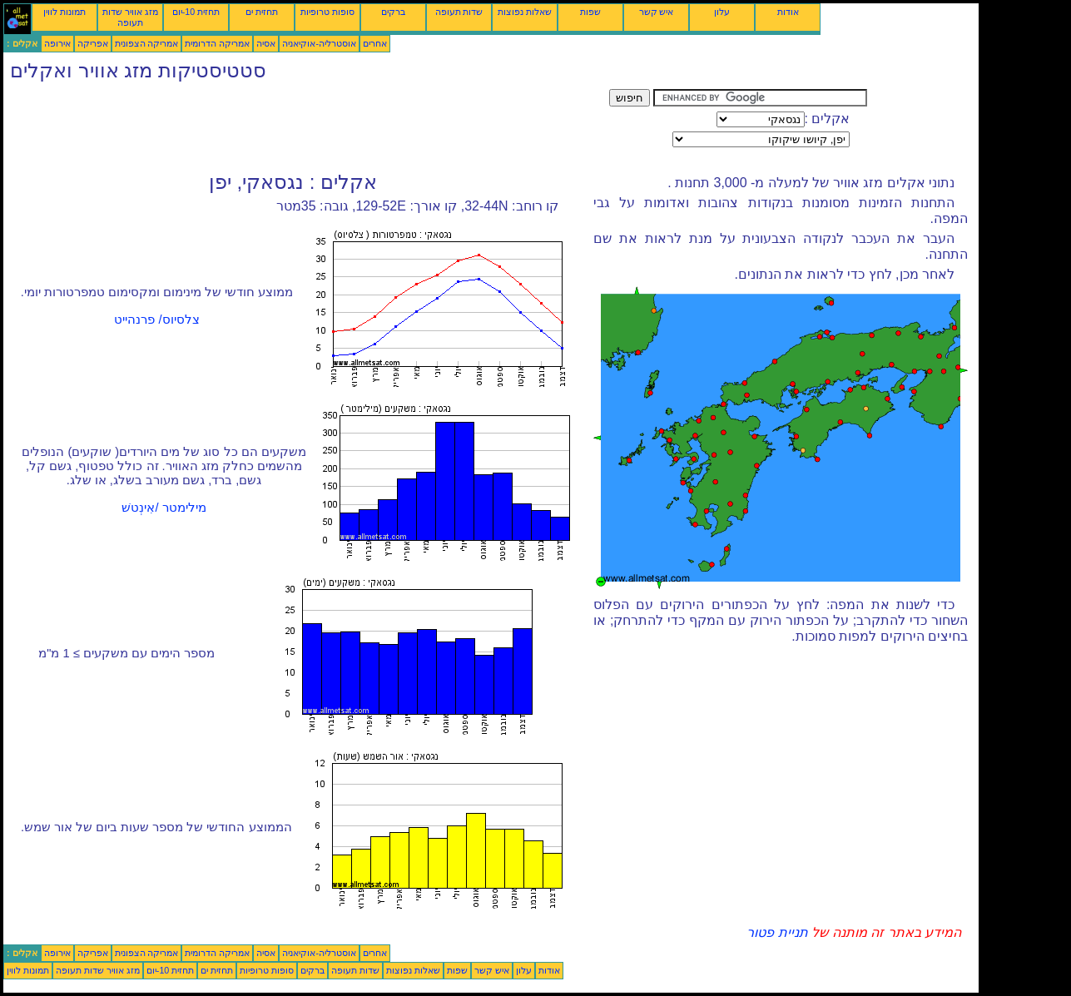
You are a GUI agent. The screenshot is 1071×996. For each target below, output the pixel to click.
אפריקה (92, 43)
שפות (590, 12)
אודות (788, 12)
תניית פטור (776, 932)
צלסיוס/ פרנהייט (156, 319)
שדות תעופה (459, 12)
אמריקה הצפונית (147, 43)
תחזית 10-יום (196, 12)
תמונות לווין (64, 12)
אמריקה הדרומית (217, 43)
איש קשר (656, 12)
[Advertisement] (306, 126)
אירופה (57, 43)
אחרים (375, 43)
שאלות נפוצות (525, 12)
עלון (722, 12)
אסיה (265, 43)
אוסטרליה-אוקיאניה (319, 43)
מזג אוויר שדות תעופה (130, 17)
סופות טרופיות (327, 12)
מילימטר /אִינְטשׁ (163, 507)
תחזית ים (261, 12)
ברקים (393, 12)
